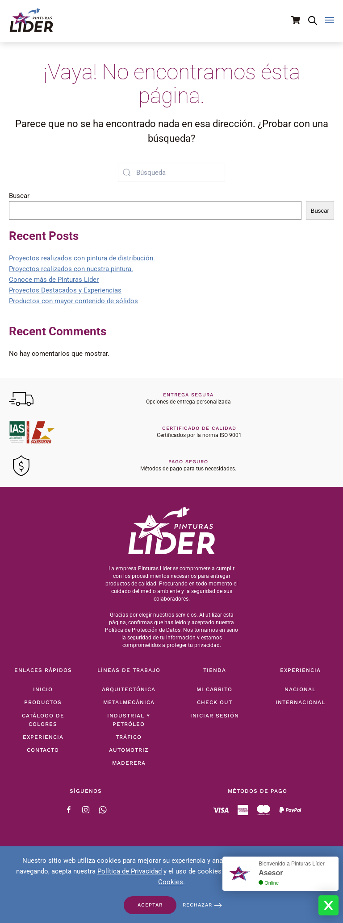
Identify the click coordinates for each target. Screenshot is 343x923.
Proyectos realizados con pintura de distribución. (82, 258)
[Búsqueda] (171, 172)
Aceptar (150, 905)
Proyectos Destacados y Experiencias (65, 290)
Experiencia (43, 737)
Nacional (300, 689)
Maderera (129, 763)
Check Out (214, 702)
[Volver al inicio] (31, 20)
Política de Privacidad (129, 871)
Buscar (19, 196)
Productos (43, 702)
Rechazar (197, 905)
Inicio (43, 689)
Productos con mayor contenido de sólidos (73, 301)
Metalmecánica (129, 702)
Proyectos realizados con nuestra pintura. (71, 269)
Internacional (300, 702)
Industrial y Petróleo (128, 720)
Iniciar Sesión (214, 716)
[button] (329, 20)
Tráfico (129, 737)
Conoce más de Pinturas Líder (54, 280)
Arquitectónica (128, 689)
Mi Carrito (214, 689)
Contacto (43, 750)
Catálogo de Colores (43, 720)
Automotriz (129, 750)
